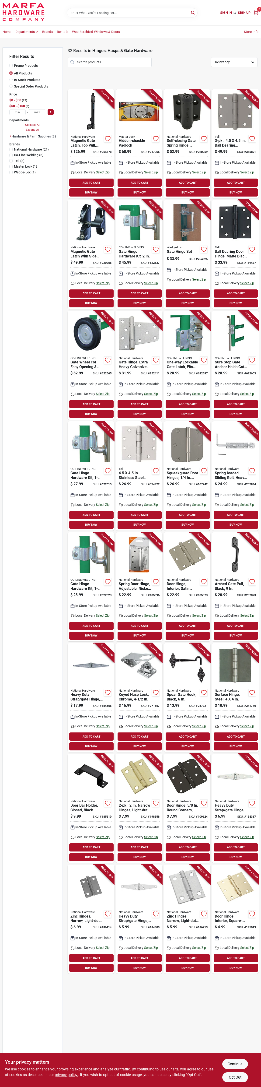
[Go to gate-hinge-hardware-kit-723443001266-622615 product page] (91, 476)
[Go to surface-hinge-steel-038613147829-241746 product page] (235, 697)
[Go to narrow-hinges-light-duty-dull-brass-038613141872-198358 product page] (139, 808)
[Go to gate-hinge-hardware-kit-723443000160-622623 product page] (91, 586)
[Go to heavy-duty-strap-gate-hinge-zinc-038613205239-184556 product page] (91, 697)
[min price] (17, 112)
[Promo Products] (11, 65)
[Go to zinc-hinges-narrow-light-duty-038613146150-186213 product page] (187, 919)
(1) (25, 166)
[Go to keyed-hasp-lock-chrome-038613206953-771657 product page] (139, 697)
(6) (28, 155)
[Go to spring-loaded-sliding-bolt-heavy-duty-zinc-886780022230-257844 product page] (235, 476)
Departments (25, 32)
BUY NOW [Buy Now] (91, 192)
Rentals (62, 32)
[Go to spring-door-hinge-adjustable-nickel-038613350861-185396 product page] (139, 586)
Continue (235, 1064)
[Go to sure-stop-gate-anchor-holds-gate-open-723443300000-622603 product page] (235, 365)
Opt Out (235, 1077)
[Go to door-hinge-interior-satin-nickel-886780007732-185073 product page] (187, 586)
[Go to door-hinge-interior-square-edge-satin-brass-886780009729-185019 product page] (235, 919)
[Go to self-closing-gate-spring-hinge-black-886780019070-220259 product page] (187, 143)
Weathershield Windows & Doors (96, 32)
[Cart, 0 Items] (256, 12)
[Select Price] (51, 112)
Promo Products (26, 65)
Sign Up (244, 12)
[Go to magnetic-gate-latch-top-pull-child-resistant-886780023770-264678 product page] (91, 143)
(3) (19, 161)
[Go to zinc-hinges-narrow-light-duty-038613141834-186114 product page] (91, 919)
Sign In (226, 12)
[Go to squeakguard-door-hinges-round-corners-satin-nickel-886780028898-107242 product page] (187, 476)
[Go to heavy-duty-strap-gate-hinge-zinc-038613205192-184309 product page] (139, 919)
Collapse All (32, 125)
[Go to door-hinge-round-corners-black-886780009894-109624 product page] (187, 808)
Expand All (32, 129)
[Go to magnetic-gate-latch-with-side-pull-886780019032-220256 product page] (91, 254)
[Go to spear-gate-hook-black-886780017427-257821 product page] (187, 697)
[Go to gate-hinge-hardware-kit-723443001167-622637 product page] (139, 254)
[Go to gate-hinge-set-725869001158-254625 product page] (187, 254)
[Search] (193, 12)
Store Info (251, 32)
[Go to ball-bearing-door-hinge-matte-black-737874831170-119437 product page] (235, 254)
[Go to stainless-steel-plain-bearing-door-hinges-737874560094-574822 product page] (139, 476)
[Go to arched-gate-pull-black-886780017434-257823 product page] (235, 586)
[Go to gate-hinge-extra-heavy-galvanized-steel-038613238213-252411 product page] (139, 365)
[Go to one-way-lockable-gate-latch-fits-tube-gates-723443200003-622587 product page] (187, 365)
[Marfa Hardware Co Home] (24, 12)
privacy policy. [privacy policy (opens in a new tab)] (66, 1075)
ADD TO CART (91, 182)
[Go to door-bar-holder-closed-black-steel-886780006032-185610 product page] (91, 808)
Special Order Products (31, 86)
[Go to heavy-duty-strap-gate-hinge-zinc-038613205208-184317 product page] (235, 808)
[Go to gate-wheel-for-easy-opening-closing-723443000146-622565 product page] (91, 365)
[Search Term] (132, 13)
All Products (23, 73)
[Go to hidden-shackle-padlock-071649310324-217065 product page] (139, 143)
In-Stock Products (27, 80)
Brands (47, 32)
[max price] (37, 112)
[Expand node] (10, 136)
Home (7, 32)
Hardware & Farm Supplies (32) (35, 136)
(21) (31, 149)
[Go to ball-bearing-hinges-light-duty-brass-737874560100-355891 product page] (235, 143)
